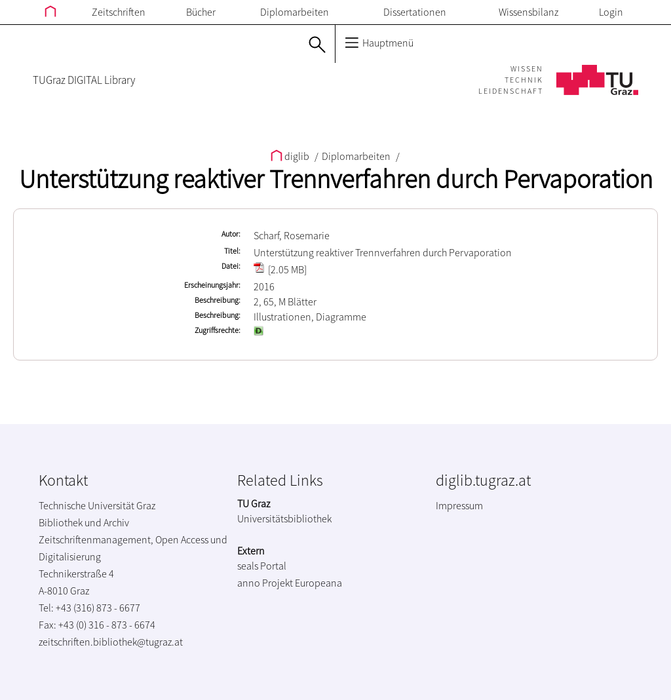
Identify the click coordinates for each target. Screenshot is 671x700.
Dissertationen (414, 11)
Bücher (201, 11)
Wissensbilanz (528, 11)
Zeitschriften (118, 11)
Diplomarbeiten (294, 11)
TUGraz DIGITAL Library (84, 80)
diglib (291, 156)
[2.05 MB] (280, 269)
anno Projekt (265, 582)
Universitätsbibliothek (284, 518)
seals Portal (261, 565)
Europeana (318, 582)
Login (611, 11)
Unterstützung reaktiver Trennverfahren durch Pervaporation (336, 179)
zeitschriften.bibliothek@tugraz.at (111, 641)
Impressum (459, 505)
